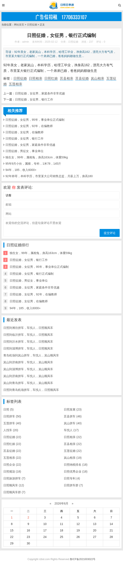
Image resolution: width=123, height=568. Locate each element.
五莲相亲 (15, 84)
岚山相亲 (97, 78)
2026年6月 (61, 503)
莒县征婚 (82, 78)
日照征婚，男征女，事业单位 (24, 151)
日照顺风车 (13, 485)
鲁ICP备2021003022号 (83, 559)
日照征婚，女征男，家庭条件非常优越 (40, 93)
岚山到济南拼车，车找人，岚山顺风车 (28, 362)
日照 (8, 409)
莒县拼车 (73, 416)
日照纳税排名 (75, 464)
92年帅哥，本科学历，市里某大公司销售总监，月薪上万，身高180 (49, 176)
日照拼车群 (73, 485)
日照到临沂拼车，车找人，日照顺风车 (28, 334)
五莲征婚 (73, 450)
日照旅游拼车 (14, 478)
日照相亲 (35, 78)
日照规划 (12, 471)
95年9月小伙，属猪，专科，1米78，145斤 (33, 163)
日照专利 (72, 478)
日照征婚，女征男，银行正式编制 (32, 273)
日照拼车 (12, 416)
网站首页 (19, 24)
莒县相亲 (66, 78)
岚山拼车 (73, 423)
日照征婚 (32, 24)
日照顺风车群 (14, 492)
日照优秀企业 (75, 471)
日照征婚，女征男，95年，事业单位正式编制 (34, 119)
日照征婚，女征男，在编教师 (24, 132)
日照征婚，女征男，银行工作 (34, 99)
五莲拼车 (12, 423)
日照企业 (12, 464)
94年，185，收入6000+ (20, 170)
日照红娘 (51, 78)
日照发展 (73, 409)
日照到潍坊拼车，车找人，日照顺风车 (28, 327)
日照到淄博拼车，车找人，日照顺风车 (28, 348)
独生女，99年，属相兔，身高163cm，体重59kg (36, 157)
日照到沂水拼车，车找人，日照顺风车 (28, 341)
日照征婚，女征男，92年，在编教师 (29, 126)
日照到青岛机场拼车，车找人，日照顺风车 (31, 389)
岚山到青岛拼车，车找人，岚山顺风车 (28, 383)
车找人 (71, 430)
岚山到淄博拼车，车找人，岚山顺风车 (28, 369)
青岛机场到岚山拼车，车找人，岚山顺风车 (31, 355)
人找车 (10, 430)
